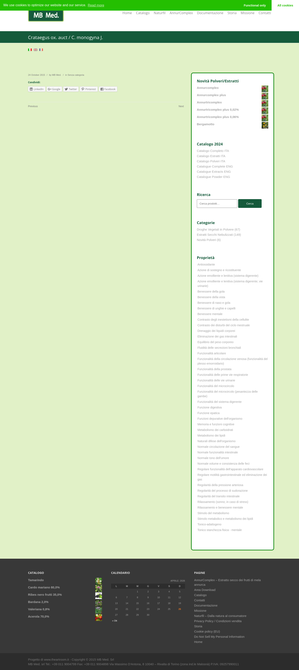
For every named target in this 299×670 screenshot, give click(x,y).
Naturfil (159, 13)
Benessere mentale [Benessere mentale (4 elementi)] (210, 314)
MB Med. (56, 75)
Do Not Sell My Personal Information (219, 636)
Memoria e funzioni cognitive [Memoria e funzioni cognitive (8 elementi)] (215, 424)
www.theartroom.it (57, 659)
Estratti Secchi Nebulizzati (215, 234)
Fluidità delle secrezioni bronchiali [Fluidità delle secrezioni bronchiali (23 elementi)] (219, 347)
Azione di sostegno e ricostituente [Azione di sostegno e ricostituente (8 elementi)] (219, 270)
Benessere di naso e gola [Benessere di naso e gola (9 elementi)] (213, 302)
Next (181, 106)
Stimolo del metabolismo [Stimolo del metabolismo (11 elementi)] (213, 513)
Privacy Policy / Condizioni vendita (217, 621)
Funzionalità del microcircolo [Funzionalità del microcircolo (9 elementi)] (215, 386)
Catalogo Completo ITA (213, 151)
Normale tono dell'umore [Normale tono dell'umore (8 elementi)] (213, 458)
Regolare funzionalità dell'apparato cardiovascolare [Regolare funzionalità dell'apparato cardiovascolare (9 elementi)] (230, 469)
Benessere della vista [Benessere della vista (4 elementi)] (211, 297)
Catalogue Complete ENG (215, 166)
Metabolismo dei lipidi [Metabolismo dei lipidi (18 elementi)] (211, 435)
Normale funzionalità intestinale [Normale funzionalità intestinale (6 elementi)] (217, 452)
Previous (33, 106)
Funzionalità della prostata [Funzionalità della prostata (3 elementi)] (214, 369)
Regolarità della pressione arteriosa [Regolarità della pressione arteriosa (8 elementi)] (220, 485)
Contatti (265, 13)
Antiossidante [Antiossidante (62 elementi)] (206, 264)
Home (127, 13)
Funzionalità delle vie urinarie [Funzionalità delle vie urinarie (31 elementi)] (216, 380)
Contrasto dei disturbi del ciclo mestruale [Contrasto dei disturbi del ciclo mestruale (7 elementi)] (223, 325)
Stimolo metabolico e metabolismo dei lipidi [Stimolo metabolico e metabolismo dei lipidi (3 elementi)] (225, 518)
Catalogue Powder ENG (213, 177)
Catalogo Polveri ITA (211, 161)
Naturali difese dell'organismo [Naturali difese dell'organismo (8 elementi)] (216, 441)
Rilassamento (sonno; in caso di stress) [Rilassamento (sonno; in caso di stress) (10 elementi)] (222, 502)
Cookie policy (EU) (207, 631)
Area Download (205, 590)
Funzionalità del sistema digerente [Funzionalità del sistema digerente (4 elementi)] (219, 401)
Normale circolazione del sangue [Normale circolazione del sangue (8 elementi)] (218, 446)
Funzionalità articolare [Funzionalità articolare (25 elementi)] (211, 353)
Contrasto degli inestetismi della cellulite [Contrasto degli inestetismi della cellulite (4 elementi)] (223, 319)
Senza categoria (76, 75)
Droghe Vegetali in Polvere (215, 229)
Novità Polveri (206, 240)
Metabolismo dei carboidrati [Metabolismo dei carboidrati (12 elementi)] (215, 430)
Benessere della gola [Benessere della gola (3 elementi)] (211, 291)
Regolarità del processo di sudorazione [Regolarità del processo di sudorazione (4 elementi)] (222, 490)
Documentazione (210, 13)
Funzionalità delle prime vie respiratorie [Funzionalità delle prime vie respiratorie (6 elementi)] (222, 374)
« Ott (114, 620)
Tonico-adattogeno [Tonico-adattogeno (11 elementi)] (209, 524)
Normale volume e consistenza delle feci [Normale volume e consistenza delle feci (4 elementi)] (223, 463)
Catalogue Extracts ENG (214, 171)
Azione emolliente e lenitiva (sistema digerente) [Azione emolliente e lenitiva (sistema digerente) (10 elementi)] (227, 275)
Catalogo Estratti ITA (211, 156)
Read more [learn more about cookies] (96, 5)
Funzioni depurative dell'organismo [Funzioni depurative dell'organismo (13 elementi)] (219, 418)
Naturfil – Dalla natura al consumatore (220, 616)
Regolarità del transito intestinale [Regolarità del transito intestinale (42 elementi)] (218, 496)
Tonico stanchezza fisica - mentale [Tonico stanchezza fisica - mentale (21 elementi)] (219, 530)
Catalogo (143, 13)
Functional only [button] (255, 5)
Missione (247, 13)
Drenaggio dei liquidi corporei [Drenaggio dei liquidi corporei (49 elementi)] (216, 331)
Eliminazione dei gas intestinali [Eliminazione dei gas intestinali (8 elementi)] (217, 336)
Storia (232, 13)
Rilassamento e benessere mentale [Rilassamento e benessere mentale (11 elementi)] (220, 507)
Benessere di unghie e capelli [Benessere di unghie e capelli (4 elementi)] (216, 308)
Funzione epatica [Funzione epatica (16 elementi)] (208, 413)
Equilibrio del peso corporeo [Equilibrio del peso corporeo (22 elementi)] (215, 342)
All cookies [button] (285, 5)
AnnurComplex (181, 13)
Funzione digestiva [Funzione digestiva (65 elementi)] (209, 407)
